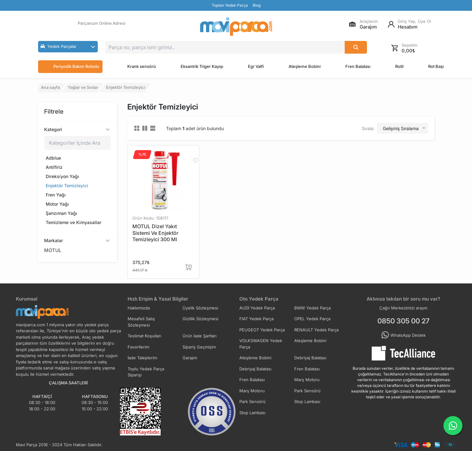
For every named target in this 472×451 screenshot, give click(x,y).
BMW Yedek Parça (312, 307)
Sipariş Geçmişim (199, 346)
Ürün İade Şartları (199, 335)
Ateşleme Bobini (305, 66)
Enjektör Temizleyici (67, 185)
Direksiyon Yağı (62, 176)
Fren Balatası (357, 66)
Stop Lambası (307, 401)
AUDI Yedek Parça (257, 307)
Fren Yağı (56, 194)
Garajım (190, 357)
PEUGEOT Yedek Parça (262, 329)
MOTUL (52, 250)
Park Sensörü (307, 390)
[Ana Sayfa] (236, 26)
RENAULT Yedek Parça (316, 329)
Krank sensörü (141, 66)
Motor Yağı (57, 204)
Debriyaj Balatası (310, 357)
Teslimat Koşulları (144, 335)
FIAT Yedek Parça (256, 318)
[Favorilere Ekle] (195, 160)
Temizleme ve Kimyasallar (73, 222)
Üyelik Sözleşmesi (200, 307)
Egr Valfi (256, 66)
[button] (68, 46)
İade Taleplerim (142, 357)
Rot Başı (436, 66)
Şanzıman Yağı (61, 213)
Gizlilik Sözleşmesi (200, 318)
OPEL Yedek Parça (312, 318)
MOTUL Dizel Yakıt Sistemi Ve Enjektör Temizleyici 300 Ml (155, 233)
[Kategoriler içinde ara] (77, 143)
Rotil (399, 66)
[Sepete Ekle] (188, 267)
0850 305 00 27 (403, 321)
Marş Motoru (307, 379)
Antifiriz (54, 167)
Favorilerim (138, 346)
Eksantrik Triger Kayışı (202, 66)
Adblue (53, 158)
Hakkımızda (139, 307)
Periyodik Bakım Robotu (70, 66)
